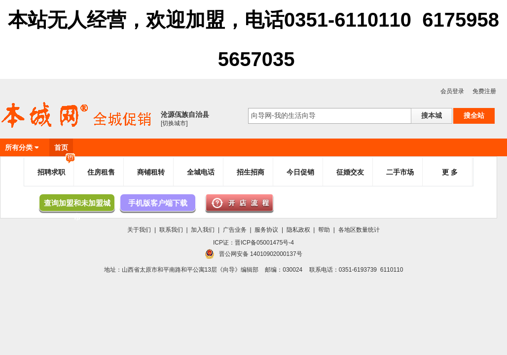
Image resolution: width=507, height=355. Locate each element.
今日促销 (300, 172)
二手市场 (400, 172)
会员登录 (452, 91)
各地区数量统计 (359, 229)
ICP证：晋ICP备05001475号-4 (253, 242)
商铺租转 (151, 172)
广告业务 (235, 229)
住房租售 (101, 172)
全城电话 (201, 172)
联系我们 (171, 229)
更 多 (450, 172)
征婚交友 (350, 172)
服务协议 (266, 229)
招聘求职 (56, 168)
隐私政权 (298, 229)
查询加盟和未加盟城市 (77, 205)
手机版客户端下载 (157, 203)
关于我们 (139, 229)
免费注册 (484, 91)
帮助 (324, 229)
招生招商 (250, 172)
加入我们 (203, 229)
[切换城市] (174, 123)
